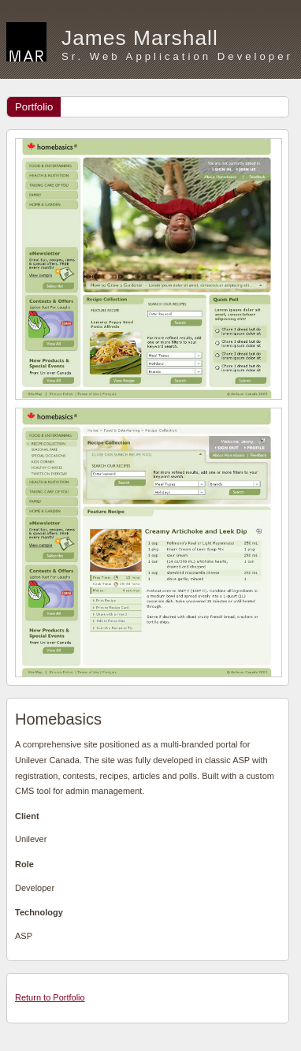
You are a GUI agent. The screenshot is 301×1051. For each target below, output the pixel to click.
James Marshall (139, 38)
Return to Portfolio (50, 997)
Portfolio (34, 107)
